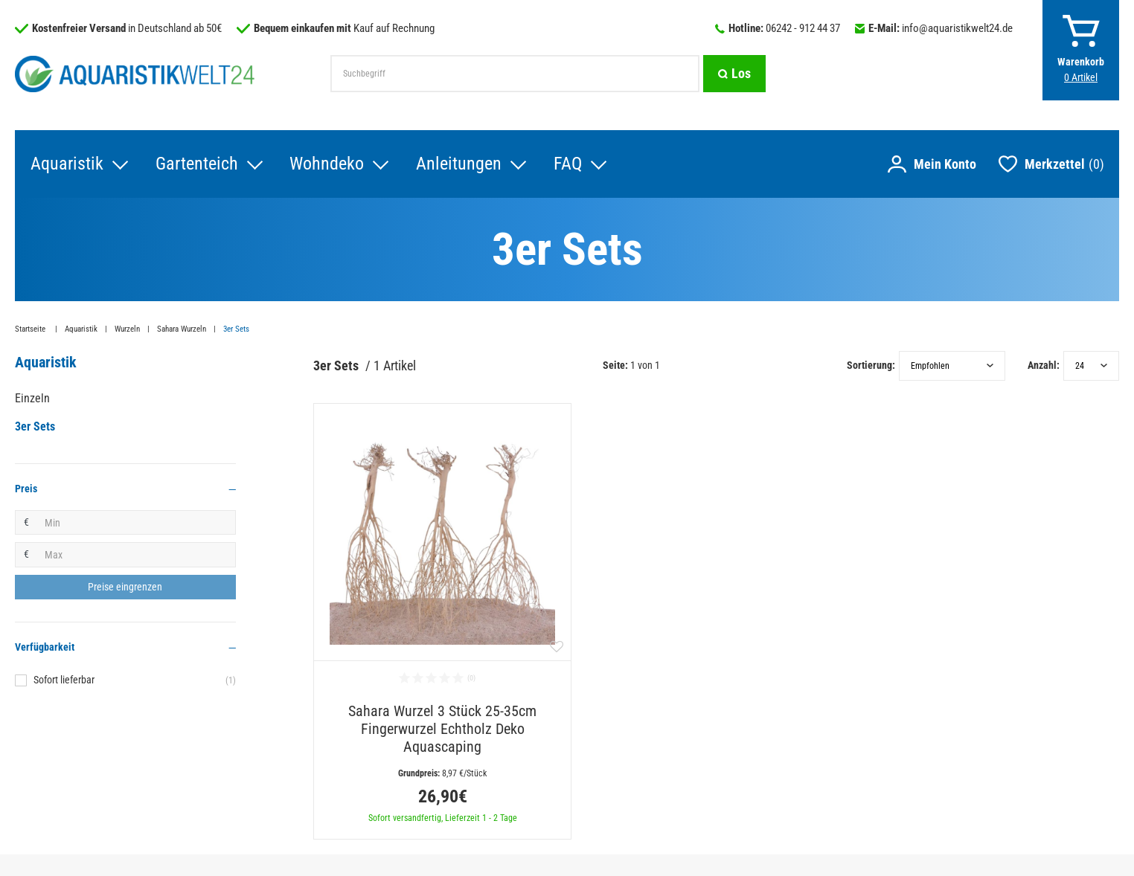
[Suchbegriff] (514, 73)
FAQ (568, 164)
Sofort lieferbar (134, 681)
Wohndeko (326, 164)
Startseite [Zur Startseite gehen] (31, 330)
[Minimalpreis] (136, 523)
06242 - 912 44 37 (803, 28)
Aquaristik (66, 164)
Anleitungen (459, 164)
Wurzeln (127, 330)
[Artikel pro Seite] (1091, 366)
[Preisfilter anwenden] (125, 588)
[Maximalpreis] (136, 555)
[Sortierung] (952, 366)
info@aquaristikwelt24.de (957, 28)
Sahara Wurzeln (181, 330)
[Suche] (734, 73)
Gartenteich (196, 164)
